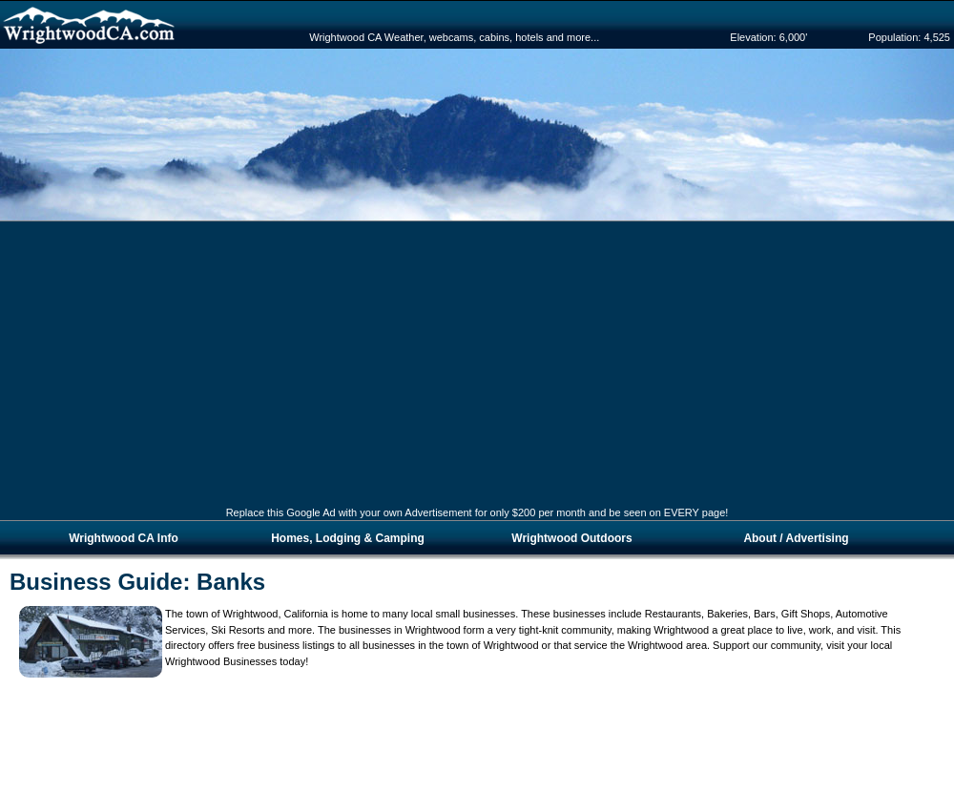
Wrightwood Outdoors (571, 538)
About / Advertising (795, 538)
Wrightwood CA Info (123, 538)
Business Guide (96, 582)
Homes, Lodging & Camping (348, 538)
